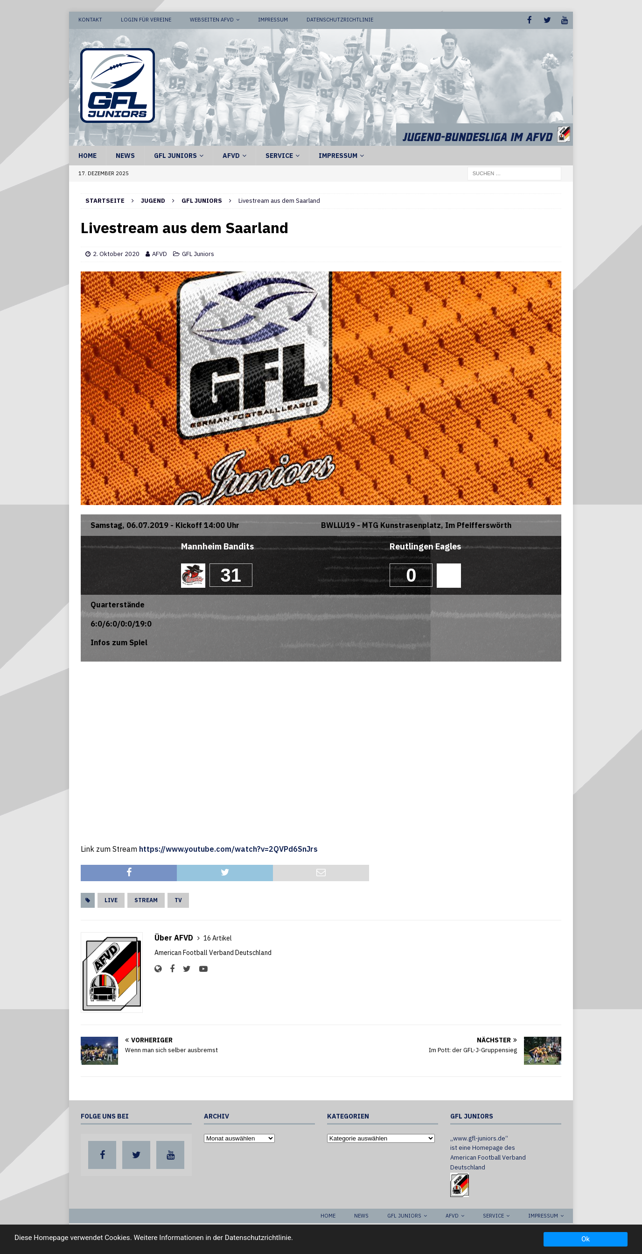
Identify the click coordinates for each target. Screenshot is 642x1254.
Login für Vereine (146, 19)
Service (279, 154)
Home (87, 154)
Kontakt (90, 19)
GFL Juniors (175, 154)
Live (111, 899)
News (125, 154)
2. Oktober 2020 (116, 253)
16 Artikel (217, 937)
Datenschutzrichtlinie (340, 19)
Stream (146, 899)
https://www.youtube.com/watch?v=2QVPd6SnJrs (228, 848)
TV (178, 899)
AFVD (231, 154)
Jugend (153, 200)
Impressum (273, 19)
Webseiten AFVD (212, 19)
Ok (585, 1239)
